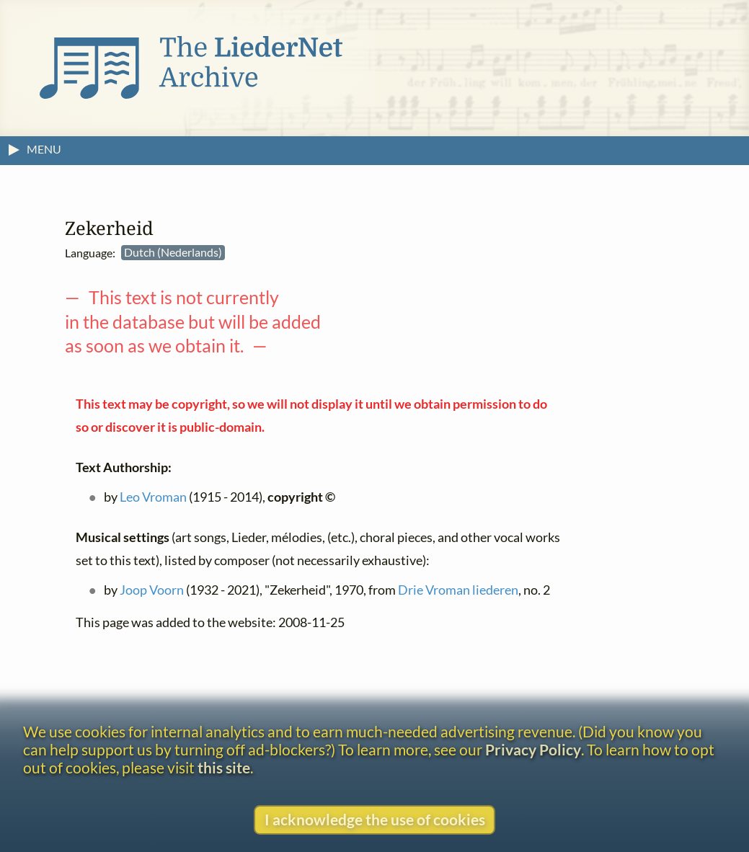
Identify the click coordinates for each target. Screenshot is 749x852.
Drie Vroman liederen (458, 590)
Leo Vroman (153, 497)
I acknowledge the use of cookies (375, 819)
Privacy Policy (533, 749)
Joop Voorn (152, 590)
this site (224, 767)
